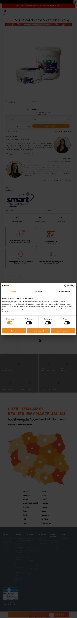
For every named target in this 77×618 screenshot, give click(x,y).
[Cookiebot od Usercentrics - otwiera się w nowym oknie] (66, 286)
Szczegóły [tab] (38, 291)
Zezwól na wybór (38, 331)
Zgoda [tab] (13, 291)
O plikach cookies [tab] (63, 291)
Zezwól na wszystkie (63, 331)
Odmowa (14, 331)
